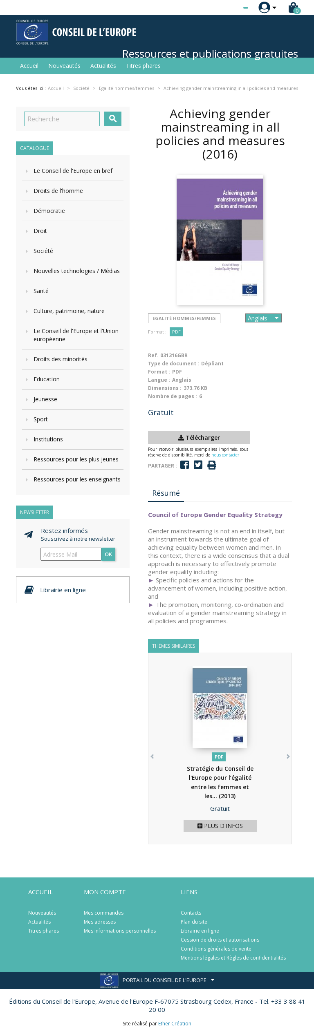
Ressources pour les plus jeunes (76, 459)
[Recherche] (62, 119)
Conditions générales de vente (216, 948)
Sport (41, 419)
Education (47, 379)
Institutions (48, 439)
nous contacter (225, 455)
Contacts (191, 912)
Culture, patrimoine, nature (69, 311)
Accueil (29, 65)
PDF (176, 332)
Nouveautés (64, 65)
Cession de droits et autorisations (220, 939)
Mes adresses (100, 921)
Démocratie (49, 211)
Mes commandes (103, 912)
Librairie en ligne (200, 930)
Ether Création (174, 1023)
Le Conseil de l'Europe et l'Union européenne (76, 335)
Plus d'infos (220, 826)
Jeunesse (45, 399)
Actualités (103, 65)
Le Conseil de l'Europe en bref (73, 171)
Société (43, 251)
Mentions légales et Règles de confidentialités (233, 957)
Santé (41, 291)
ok (108, 554)
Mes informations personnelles (120, 930)
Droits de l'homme (58, 191)
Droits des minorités (60, 359)
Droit (40, 231)
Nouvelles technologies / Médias (77, 271)
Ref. (153, 355)
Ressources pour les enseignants (77, 479)
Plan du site (194, 921)
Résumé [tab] (166, 493)
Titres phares (143, 65)
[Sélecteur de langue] (229, 8)
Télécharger (199, 437)
